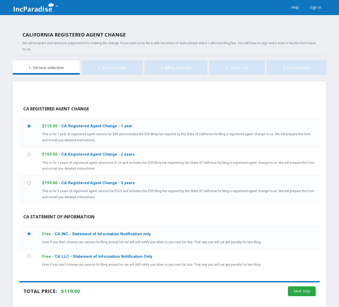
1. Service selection (46, 67)
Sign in (315, 7)
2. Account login (112, 67)
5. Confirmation (296, 67)
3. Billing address (175, 67)
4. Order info (237, 67)
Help (295, 7)
